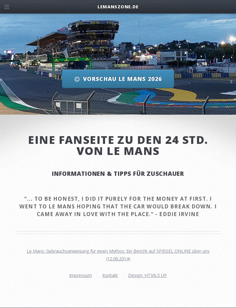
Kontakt (110, 275)
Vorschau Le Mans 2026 (122, 78)
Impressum (80, 275)
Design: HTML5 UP (147, 275)
